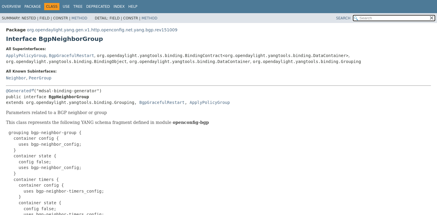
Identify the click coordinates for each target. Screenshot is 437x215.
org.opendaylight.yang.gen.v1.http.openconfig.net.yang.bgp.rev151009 (102, 29)
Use (66, 6)
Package (32, 6)
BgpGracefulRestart (71, 55)
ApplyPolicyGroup (26, 55)
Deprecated (98, 6)
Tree (78, 6)
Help (133, 6)
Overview (11, 6)
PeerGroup (40, 78)
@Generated (18, 90)
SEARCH (343, 18)
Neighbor (16, 78)
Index (119, 6)
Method (79, 18)
